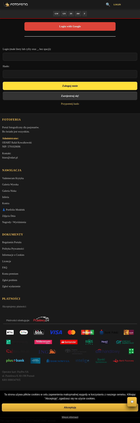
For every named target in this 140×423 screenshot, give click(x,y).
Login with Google (70, 26)
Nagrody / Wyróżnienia (14, 222)
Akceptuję (70, 407)
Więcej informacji (70, 417)
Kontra (5, 203)
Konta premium (10, 273)
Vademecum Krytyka (13, 178)
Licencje (6, 261)
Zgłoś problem (9, 280)
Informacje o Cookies (13, 255)
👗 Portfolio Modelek (13, 209)
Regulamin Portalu (11, 242)
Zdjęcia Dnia (8, 216)
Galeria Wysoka (10, 184)
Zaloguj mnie (70, 85)
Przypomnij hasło (70, 103)
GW (57, 13)
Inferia (5, 197)
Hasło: (6, 66)
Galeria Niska (9, 191)
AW (78, 13)
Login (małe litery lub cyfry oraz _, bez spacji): (27, 49)
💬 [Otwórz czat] (132, 401)
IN (71, 13)
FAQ (4, 267)
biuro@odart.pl (10, 157)
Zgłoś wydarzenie (11, 286)
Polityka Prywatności (13, 248)
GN (64, 13)
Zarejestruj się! (70, 95)
